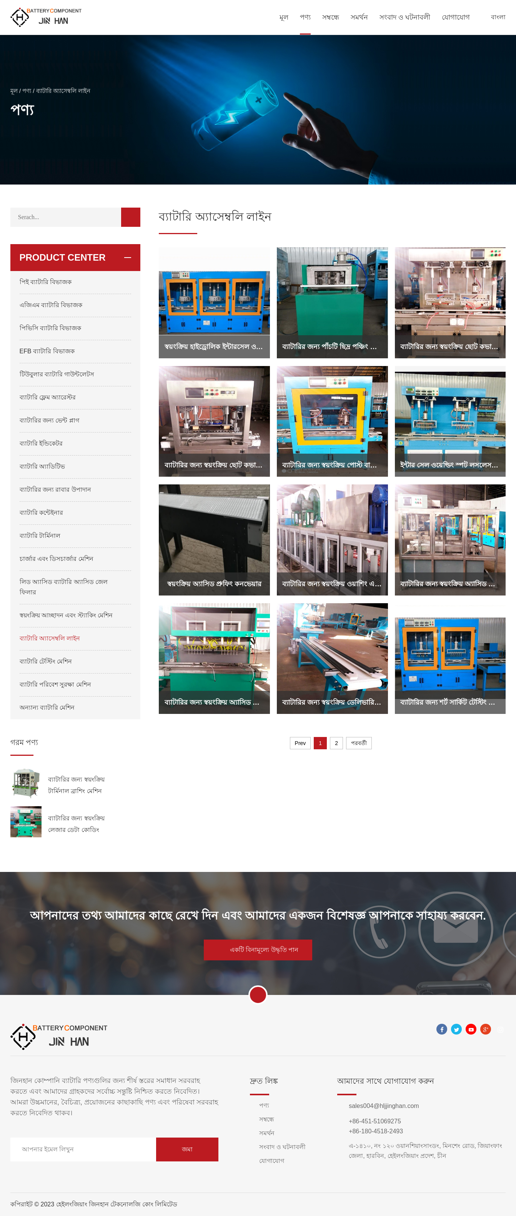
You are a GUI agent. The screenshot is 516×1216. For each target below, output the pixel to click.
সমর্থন (359, 17)
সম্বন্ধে (330, 17)
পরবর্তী (359, 743)
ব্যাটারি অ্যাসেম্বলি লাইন (63, 94)
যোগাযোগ (456, 17)
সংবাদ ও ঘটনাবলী (405, 17)
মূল (284, 17)
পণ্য (305, 17)
